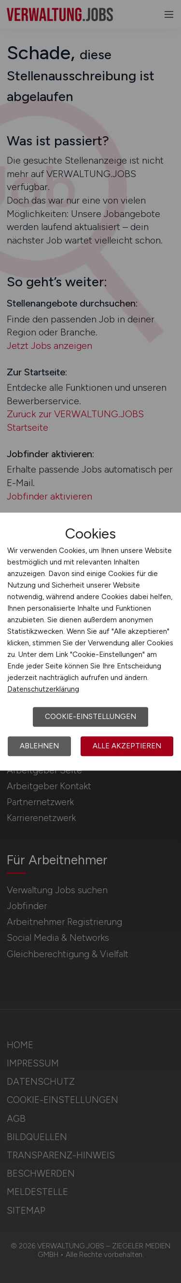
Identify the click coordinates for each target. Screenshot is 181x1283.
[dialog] (90, 641)
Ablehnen (39, 746)
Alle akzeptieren (127, 746)
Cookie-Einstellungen (90, 716)
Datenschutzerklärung (43, 689)
